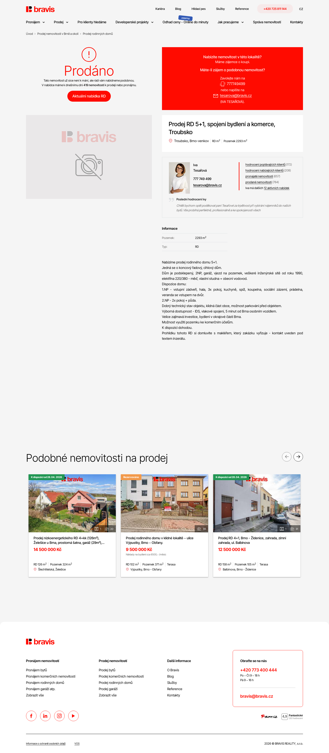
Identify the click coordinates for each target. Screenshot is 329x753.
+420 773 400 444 (258, 670)
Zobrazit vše (35, 695)
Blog (170, 676)
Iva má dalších (267, 188)
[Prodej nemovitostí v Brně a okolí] (57, 34)
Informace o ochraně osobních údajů (45, 743)
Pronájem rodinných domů (45, 682)
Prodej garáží (108, 689)
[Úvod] (29, 34)
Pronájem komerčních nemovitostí (50, 676)
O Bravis (173, 670)
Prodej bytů (107, 670)
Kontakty (173, 695)
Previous (286, 457)
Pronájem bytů (36, 670)
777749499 (236, 84)
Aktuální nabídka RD (89, 96)
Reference (174, 689)
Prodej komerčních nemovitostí (121, 676)
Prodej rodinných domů (116, 682)
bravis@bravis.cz (256, 696)
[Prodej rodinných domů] (98, 34)
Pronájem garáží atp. (40, 689)
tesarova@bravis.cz (236, 95)
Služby (172, 682)
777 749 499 (202, 179)
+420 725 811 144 (275, 8)
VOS (77, 743)
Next (298, 457)
